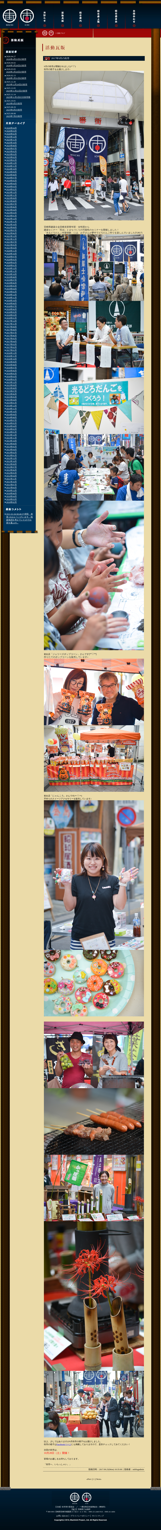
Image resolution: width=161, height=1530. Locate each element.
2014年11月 (11, 408)
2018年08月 (11, 303)
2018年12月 (11, 294)
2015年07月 (11, 391)
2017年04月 (11, 341)
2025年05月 (11, 151)
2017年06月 (11, 335)
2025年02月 (11, 157)
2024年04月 (11, 183)
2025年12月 (11, 137)
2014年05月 (11, 423)
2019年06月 (11, 283)
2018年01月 (11, 318)
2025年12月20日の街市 (16, 84)
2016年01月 (11, 379)
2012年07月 (11, 467)
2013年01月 (11, 455)
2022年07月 (11, 230)
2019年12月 (11, 268)
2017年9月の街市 (60, 58)
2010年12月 (11, 490)
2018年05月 (11, 312)
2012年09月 (11, 464)
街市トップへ (47, 33)
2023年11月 (11, 195)
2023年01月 (11, 216)
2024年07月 (11, 178)
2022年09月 (11, 227)
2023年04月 (11, 210)
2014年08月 (11, 417)
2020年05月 (11, 259)
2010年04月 (11, 496)
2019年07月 (11, 280)
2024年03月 (11, 186)
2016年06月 (11, 370)
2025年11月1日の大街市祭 (18, 97)
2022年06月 (11, 233)
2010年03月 (11, 499)
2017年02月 (11, 347)
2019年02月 (11, 292)
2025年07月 (11, 148)
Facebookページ (64, 1444)
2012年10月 (11, 461)
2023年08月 (11, 201)
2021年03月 (11, 248)
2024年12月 (11, 163)
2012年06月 (11, 470)
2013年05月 (11, 446)
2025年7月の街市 (14, 116)
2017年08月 (11, 330)
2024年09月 (11, 172)
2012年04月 (11, 476)
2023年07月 (11, 204)
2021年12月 (11, 236)
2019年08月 (11, 277)
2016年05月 (11, 373)
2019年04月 (11, 289)
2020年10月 (11, 254)
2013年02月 (11, 452)
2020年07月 (11, 256)
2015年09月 (11, 385)
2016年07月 (11, 368)
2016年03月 (11, 376)
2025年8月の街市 (14, 110)
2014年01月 (11, 432)
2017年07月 (11, 332)
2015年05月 (11, 397)
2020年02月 (11, 262)
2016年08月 (11, 365)
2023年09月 (11, 198)
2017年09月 (11, 327)
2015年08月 (11, 388)
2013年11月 (11, 438)
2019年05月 (11, 286)
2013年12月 (11, 435)
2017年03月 (11, 344)
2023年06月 (11, 207)
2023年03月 (11, 213)
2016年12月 (11, 353)
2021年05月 (11, 245)
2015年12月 (11, 382)
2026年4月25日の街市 (16, 59)
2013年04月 (11, 449)
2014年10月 (11, 411)
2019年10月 (11, 274)
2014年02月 (11, 429)
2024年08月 (11, 175)
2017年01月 (11, 350)
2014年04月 (11, 426)
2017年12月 (11, 321)
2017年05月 (11, 338)
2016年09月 (11, 362)
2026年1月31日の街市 (16, 78)
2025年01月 (11, 160)
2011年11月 (11, 479)
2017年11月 (11, 324)
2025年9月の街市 (14, 103)
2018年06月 (11, 309)
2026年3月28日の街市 (16, 65)
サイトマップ (98, 1516)
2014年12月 (11, 406)
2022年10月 (11, 224)
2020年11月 (11, 251)
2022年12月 (11, 218)
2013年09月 (11, 444)
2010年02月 (11, 502)
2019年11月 (11, 271)
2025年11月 (11, 140)
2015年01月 (11, 403)
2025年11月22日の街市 (16, 91)
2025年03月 (11, 154)
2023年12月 (11, 192)
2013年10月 (11, 441)
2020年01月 (11, 265)
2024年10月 (11, 169)
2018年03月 (11, 315)
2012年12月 (11, 458)
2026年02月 (11, 134)
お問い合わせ (62, 1516)
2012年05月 (11, 473)
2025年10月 (11, 142)
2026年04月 (11, 128)
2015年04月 (11, 400)
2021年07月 (11, 242)
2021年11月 (11, 239)
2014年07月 (11, 420)
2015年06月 (11, 394)
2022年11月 (11, 221)
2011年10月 (11, 481)
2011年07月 (11, 484)
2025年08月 (11, 145)
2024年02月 (11, 189)
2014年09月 (11, 414)
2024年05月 (11, 180)
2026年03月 (11, 131)
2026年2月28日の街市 (16, 72)
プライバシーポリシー (80, 1516)
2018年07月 (11, 306)
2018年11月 (11, 297)
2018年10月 (11, 300)
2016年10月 (11, 359)
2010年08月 (11, 493)
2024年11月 (11, 166)
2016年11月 (11, 356)
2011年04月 (11, 487)
